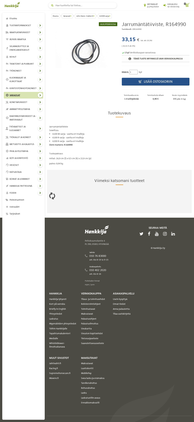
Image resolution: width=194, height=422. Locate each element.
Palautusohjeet (88, 318)
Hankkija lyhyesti (57, 299)
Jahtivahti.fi (55, 363)
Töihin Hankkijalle (58, 328)
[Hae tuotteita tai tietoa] (82, 5)
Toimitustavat (88, 308)
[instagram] (165, 234)
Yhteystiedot (55, 313)
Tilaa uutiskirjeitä (121, 313)
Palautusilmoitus (89, 323)
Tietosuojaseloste (89, 338)
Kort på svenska (57, 303)
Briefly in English (57, 308)
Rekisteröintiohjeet (91, 303)
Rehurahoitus (88, 388)
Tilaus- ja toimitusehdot (93, 299)
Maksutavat (87, 313)
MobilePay (86, 373)
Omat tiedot (119, 303)
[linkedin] (173, 234)
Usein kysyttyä (120, 299)
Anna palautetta (121, 308)
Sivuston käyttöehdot (92, 333)
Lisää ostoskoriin (155, 81)
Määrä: (125, 72)
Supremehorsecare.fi (59, 373)
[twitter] (142, 234)
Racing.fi (53, 368)
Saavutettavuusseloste (92, 343)
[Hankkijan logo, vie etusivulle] (13, 5)
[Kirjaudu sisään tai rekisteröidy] (171, 5)
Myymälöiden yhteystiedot (62, 323)
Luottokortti (87, 368)
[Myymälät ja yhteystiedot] (151, 5)
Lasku (84, 392)
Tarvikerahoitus (89, 383)
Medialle (53, 338)
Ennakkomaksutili (90, 402)
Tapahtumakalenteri (59, 333)
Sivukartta (86, 328)
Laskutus (53, 318)
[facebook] (150, 234)
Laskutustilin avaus (90, 397)
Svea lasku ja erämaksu (92, 378)
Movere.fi (54, 378)
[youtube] (157, 234)
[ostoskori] (186, 5)
